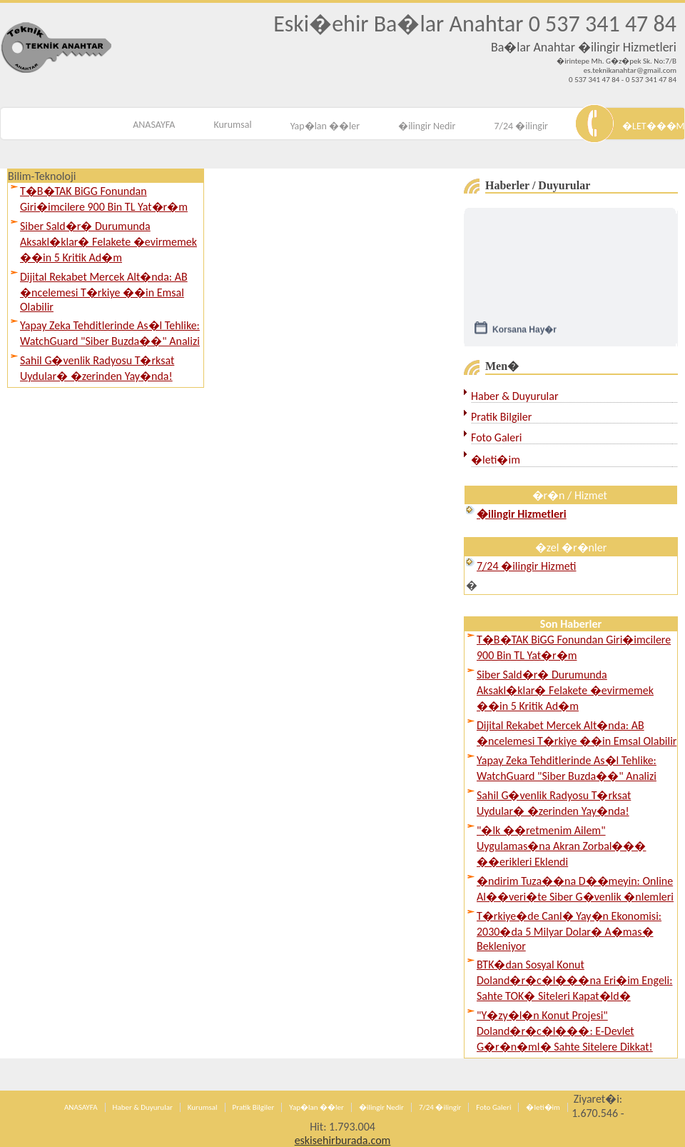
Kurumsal (232, 125)
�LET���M (653, 126)
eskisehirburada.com (343, 1140)
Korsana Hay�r (524, 333)
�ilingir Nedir (426, 126)
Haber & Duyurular (515, 396)
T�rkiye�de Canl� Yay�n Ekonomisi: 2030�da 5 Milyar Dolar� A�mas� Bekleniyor (569, 931)
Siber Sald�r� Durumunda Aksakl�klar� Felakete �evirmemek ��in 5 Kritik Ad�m (108, 241)
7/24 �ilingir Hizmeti (526, 566)
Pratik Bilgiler (501, 417)
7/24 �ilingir (521, 126)
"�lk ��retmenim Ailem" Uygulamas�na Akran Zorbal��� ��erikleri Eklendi (561, 845)
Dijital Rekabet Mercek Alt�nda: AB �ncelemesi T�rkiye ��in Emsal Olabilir (104, 292)
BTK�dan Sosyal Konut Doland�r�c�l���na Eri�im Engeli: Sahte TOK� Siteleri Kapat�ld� (574, 980)
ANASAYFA (154, 125)
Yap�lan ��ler (325, 126)
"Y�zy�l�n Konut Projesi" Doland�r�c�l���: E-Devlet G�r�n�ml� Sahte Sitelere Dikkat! (565, 1030)
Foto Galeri (496, 437)
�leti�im (495, 459)
